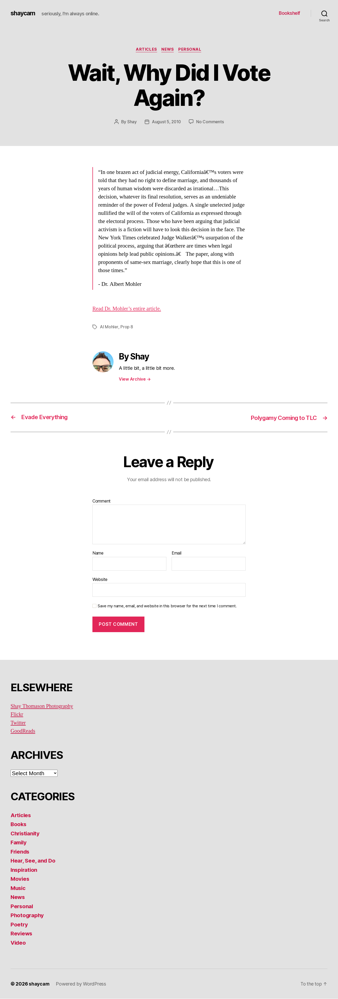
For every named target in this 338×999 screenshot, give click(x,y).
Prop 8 (126, 327)
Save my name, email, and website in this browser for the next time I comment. (167, 606)
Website (99, 579)
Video (19, 943)
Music (19, 888)
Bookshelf (289, 13)
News (168, 50)
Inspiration (25, 870)
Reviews (22, 933)
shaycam (23, 13)
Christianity (26, 833)
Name (98, 553)
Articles (145, 50)
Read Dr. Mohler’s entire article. (128, 309)
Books (19, 824)
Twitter (18, 723)
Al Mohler (109, 327)
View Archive (135, 379)
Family (19, 842)
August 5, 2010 (166, 122)
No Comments (210, 122)
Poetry (19, 924)
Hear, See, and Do (34, 861)
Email (176, 553)
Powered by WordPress (81, 984)
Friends (21, 852)
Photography (28, 915)
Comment (101, 501)
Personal (191, 50)
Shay (131, 122)
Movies (20, 879)
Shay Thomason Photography (43, 706)
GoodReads (23, 731)
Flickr (17, 714)
